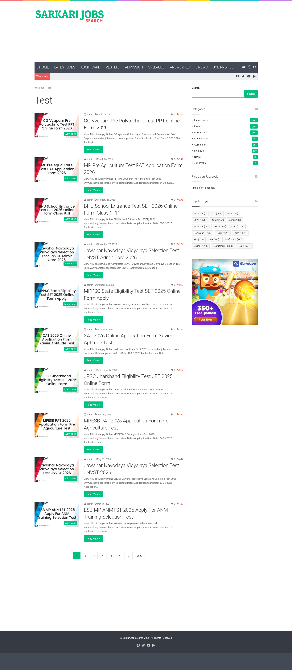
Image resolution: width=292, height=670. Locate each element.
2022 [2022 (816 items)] (232, 213)
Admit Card (90, 67)
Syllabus (156, 67)
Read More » (94, 149)
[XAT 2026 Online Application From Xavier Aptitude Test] (57, 340)
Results (113, 67)
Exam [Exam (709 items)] (222, 233)
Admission (134, 67)
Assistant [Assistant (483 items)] (202, 226)
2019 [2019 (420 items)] (199, 213)
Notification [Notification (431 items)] (233, 239)
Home (43, 67)
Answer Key (180, 67)
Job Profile (223, 67)
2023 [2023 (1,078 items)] (200, 220)
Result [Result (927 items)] (244, 246)
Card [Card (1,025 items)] (237, 226)
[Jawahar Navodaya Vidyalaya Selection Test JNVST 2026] (57, 470)
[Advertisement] (184, 31)
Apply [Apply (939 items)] (235, 220)
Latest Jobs (64, 67)
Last (139, 555)
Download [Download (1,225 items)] (203, 233)
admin (90, 114)
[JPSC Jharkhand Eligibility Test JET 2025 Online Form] (57, 380)
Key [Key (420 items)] (199, 239)
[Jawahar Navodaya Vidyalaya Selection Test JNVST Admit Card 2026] (57, 255)
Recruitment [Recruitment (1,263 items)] (222, 246)
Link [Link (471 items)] (214, 239)
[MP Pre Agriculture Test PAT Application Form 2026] (57, 170)
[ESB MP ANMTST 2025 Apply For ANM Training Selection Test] (57, 514)
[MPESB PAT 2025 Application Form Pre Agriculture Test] (57, 425)
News (202, 67)
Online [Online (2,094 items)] (201, 246)
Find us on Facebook (203, 187)
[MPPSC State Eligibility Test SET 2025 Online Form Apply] (57, 295)
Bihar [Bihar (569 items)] (220, 226)
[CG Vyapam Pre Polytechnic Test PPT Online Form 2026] (57, 125)
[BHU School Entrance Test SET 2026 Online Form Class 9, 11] (57, 210)
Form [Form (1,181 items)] (240, 233)
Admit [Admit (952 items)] (218, 220)
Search (196, 87)
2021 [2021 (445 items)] (215, 213)
